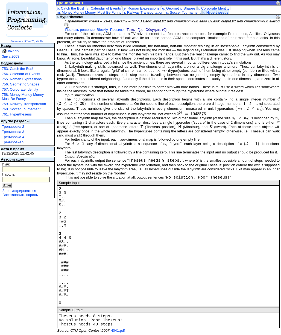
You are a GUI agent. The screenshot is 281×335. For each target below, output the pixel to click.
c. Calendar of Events (104, 8)
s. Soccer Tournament (183, 12)
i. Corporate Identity (213, 8)
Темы (131, 30)
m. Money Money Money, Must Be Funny (89, 12)
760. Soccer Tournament (21, 109)
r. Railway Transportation (143, 12)
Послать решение (80, 30)
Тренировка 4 (13, 137)
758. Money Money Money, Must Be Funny (23, 97)
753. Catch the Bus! (17, 69)
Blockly (102, 30)
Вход (7, 185)
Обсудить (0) (155, 30)
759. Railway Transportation (24, 104)
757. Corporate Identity (20, 89)
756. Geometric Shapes (20, 84)
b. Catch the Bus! (70, 8)
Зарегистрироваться (19, 191)
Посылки (117, 30)
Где (141, 30)
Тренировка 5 (13, 142)
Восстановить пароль (20, 195)
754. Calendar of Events (21, 74)
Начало (12, 51)
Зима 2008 (10, 56)
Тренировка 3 (13, 132)
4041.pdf (118, 330)
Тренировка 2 (13, 126)
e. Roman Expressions (141, 8)
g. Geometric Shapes (178, 8)
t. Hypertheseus (215, 12)
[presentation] (146, 71)
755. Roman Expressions (22, 79)
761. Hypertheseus (17, 114)
